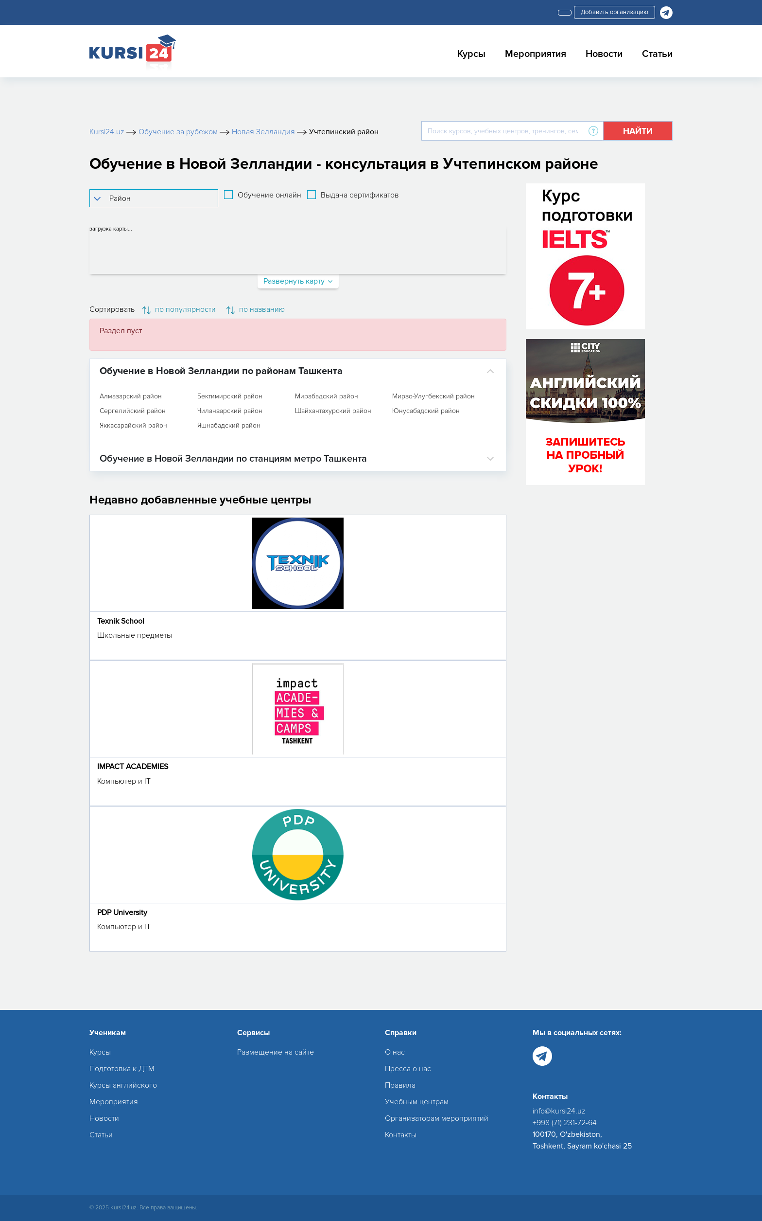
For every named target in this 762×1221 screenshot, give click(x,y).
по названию (255, 309)
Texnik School (120, 621)
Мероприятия (535, 54)
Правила (400, 1085)
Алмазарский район (131, 396)
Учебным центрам (417, 1102)
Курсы (471, 54)
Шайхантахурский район (333, 411)
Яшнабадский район (228, 425)
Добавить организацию (614, 12)
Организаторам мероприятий (436, 1118)
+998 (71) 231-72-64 (565, 1123)
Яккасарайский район (133, 425)
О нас (395, 1052)
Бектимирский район (229, 396)
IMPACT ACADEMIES (132, 767)
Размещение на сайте (275, 1052)
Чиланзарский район (229, 411)
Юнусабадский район (426, 411)
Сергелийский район (133, 411)
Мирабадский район (326, 396)
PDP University (122, 912)
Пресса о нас (408, 1069)
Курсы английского (123, 1085)
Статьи (657, 54)
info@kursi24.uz (559, 1111)
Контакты (400, 1135)
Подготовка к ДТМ (122, 1069)
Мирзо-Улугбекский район (433, 396)
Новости (604, 54)
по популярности (179, 309)
